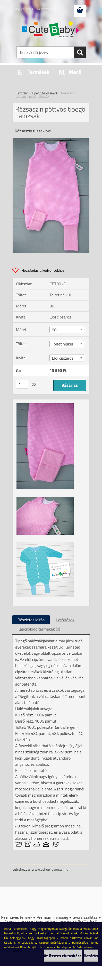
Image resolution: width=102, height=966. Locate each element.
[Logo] (50, 30)
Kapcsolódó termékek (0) (39, 629)
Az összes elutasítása (63, 956)
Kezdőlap (22, 93)
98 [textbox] (54, 330)
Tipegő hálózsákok (45, 93)
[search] (80, 52)
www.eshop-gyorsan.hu (50, 869)
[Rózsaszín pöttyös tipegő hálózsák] (51, 140)
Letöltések (65, 620)
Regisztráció (45, 8)
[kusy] (22, 384)
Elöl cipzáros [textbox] (62, 358)
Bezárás (91, 956)
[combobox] (66, 329)
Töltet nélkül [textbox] (62, 344)
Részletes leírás (31, 620)
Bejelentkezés (24, 8)
